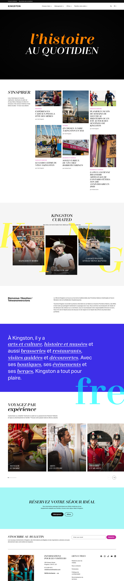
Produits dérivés (12, 1)
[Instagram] (105, 556)
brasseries (33, 351)
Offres (69, 6)
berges (25, 371)
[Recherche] (111, 6)
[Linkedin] (115, 556)
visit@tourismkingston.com (52, 569)
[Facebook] (101, 556)
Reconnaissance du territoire (80, 578)
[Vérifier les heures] (51, 573)
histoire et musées (65, 344)
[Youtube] (112, 556)
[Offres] (69, 514)
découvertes (63, 358)
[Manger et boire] (28, 245)
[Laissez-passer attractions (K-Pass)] (94, 245)
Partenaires (77, 569)
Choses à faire (47, 6)
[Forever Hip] (61, 255)
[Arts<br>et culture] (67, 447)
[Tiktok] (108, 556)
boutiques (29, 364)
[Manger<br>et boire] (27, 447)
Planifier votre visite (81, 6)
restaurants (67, 351)
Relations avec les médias (26, 1)
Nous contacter (78, 566)
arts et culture (25, 344)
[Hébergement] (57, 514)
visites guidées (25, 358)
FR (115, 6)
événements (67, 364)
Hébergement (59, 6)
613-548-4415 (48, 567)
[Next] (114, 478)
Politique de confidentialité (80, 573)
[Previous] (109, 478)
